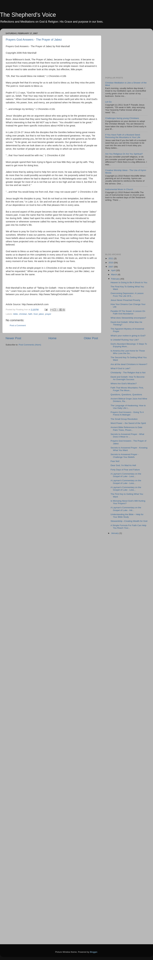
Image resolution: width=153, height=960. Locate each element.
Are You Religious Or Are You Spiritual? (124, 154)
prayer (48, 314)
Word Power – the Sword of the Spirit (128, 423)
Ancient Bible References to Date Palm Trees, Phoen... (126, 428)
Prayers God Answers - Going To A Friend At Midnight (127, 413)
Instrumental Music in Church (119, 189)
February (115, 279)
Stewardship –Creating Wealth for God (129, 521)
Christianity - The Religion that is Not (128, 372)
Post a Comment (18, 325)
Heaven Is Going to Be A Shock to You (129, 282)
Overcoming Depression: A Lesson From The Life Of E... (127, 294)
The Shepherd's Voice (28, 14)
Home (52, 338)
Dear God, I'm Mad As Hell (123, 465)
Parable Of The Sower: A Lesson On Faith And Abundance (128, 312)
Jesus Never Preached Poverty (125, 300)
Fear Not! (115, 461)
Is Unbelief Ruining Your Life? (125, 340)
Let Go (108, 102)
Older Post (91, 338)
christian (23, 314)
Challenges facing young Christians (122, 118)
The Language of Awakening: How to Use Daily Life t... (128, 406)
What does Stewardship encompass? (128, 318)
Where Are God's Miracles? (124, 383)
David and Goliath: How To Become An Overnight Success (128, 378)
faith (30, 314)
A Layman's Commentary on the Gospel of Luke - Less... (126, 475)
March (114, 274)
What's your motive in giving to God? (128, 335)
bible (15, 314)
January (115, 533)
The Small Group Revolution (124, 419)
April (113, 270)
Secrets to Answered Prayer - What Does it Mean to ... (127, 435)
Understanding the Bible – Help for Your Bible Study (127, 515)
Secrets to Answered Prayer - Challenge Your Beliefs (125, 455)
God (35, 314)
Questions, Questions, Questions (126, 394)
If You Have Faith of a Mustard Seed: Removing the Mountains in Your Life (122, 136)
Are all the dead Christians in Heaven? (129, 364)
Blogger (93, 952)
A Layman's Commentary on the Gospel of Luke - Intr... (126, 508)
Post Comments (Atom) (30, 345)
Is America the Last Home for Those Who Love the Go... (128, 352)
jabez (41, 314)
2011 (111, 258)
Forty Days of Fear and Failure (125, 469)
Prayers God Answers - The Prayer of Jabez (34, 39)
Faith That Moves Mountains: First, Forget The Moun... (127, 388)
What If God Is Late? (120, 368)
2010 (111, 262)
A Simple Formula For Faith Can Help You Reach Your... (128, 526)
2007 (111, 267)
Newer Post (13, 338)
